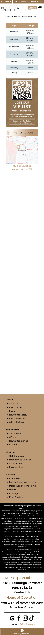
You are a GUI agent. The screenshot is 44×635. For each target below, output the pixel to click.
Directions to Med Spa (20, 459)
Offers (12, 437)
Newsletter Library (18, 414)
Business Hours (16, 467)
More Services (16, 497)
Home (6, 16)
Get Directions (16, 456)
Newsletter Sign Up (18, 441)
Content (13, 444)
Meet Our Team (17, 407)
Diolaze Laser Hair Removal (22, 482)
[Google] (12, 617)
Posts (12, 411)
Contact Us (22, 592)
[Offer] (32, 7)
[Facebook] (19, 617)
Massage (14, 493)
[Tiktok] (32, 617)
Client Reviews (16, 422)
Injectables (14, 478)
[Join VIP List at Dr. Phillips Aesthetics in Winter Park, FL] (22, 102)
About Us (13, 403)
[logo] (10, 6)
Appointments (16, 463)
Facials (12, 489)
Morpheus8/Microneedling (22, 485)
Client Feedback (17, 418)
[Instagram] (25, 617)
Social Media (15, 433)
